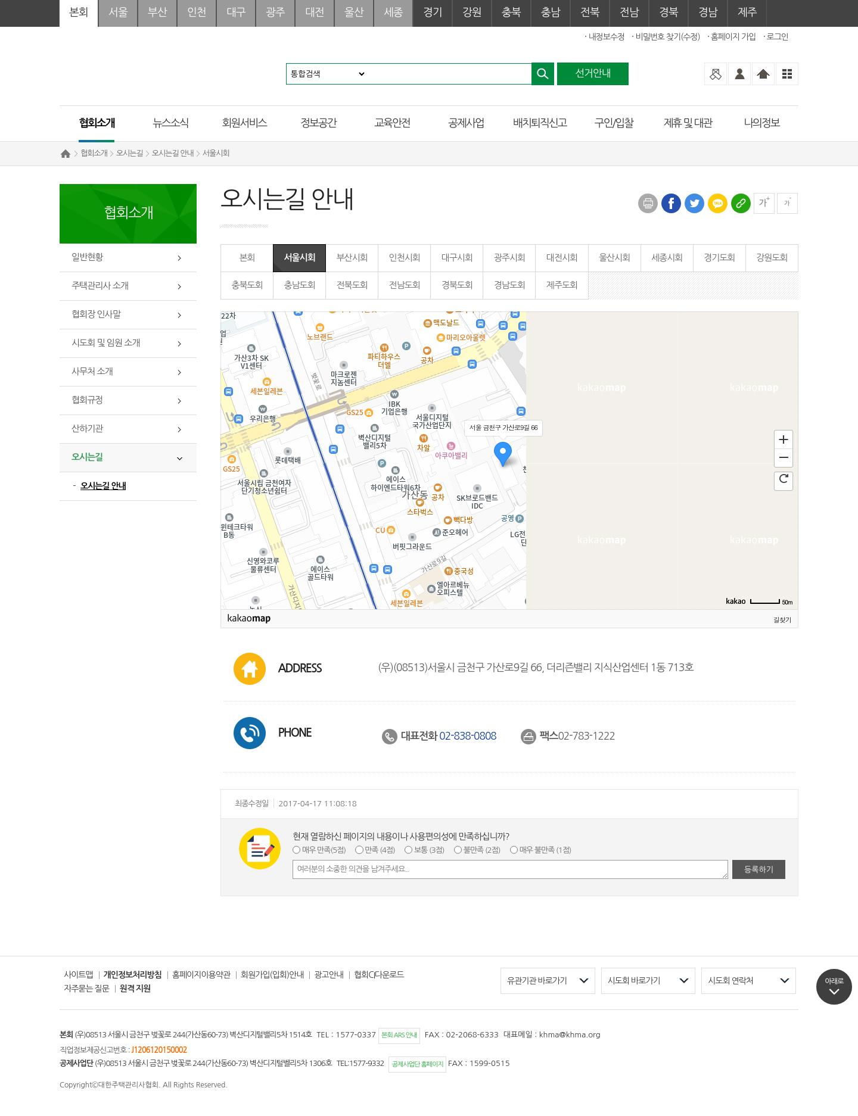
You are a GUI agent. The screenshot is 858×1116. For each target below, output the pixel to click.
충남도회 (299, 284)
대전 (314, 12)
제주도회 (561, 284)
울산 (353, 12)
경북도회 (457, 284)
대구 (235, 12)
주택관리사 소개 (100, 285)
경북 (668, 12)
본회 (78, 12)
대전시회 (561, 257)
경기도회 (719, 257)
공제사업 (466, 123)
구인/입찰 (614, 123)
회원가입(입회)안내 (272, 975)
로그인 (777, 37)
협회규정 (87, 399)
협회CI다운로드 (379, 975)
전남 (629, 12)
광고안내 (328, 975)
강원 (471, 12)
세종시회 (666, 257)
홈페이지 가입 (733, 37)
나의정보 (761, 123)
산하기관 (87, 428)
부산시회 (351, 257)
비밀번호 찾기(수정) (667, 37)
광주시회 (509, 257)
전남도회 (404, 284)
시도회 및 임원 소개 (105, 342)
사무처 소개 (92, 371)
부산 (157, 12)
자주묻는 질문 (86, 988)
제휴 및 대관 (688, 123)
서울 (118, 12)
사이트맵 (78, 975)
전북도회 (351, 284)
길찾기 (782, 619)
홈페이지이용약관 (201, 975)
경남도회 (509, 284)
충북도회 (246, 284)
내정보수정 (606, 37)
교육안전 (392, 123)
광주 (275, 12)
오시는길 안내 (173, 153)
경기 (432, 12)
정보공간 (318, 123)
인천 (196, 12)
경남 (707, 12)
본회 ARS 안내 (398, 1035)
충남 (550, 12)
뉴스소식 (170, 123)
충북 (511, 12)
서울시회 (216, 153)
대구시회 (457, 257)
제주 (747, 12)
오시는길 (129, 153)
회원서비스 (244, 123)
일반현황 (87, 256)
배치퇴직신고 (540, 123)
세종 (393, 12)
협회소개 (96, 123)
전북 (589, 12)
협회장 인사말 (96, 314)
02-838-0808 (467, 736)
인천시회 (404, 257)
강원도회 (771, 257)
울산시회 (614, 257)
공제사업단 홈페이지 (417, 1064)
